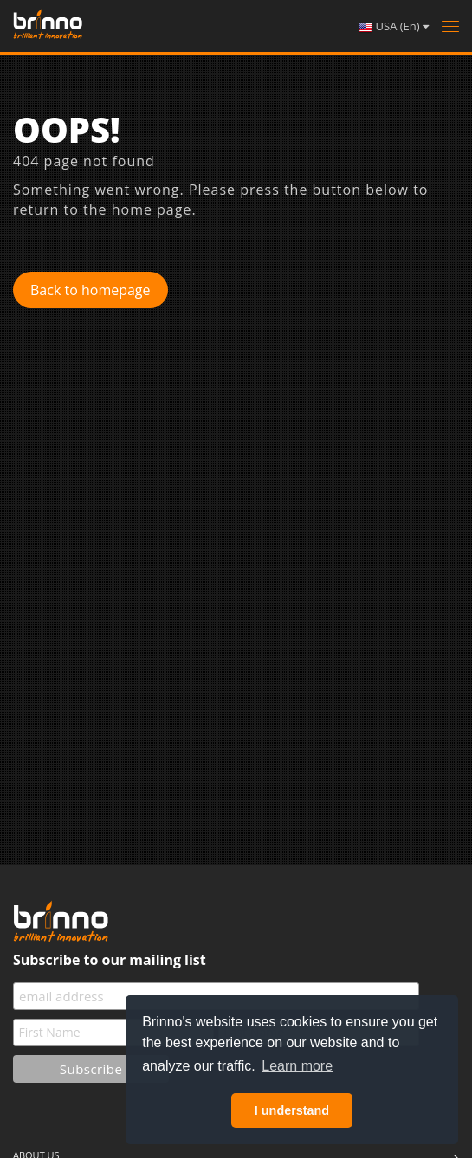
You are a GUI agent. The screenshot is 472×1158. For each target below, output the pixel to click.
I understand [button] (292, 1110)
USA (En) (394, 26)
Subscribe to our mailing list (109, 959)
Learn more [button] (297, 1065)
